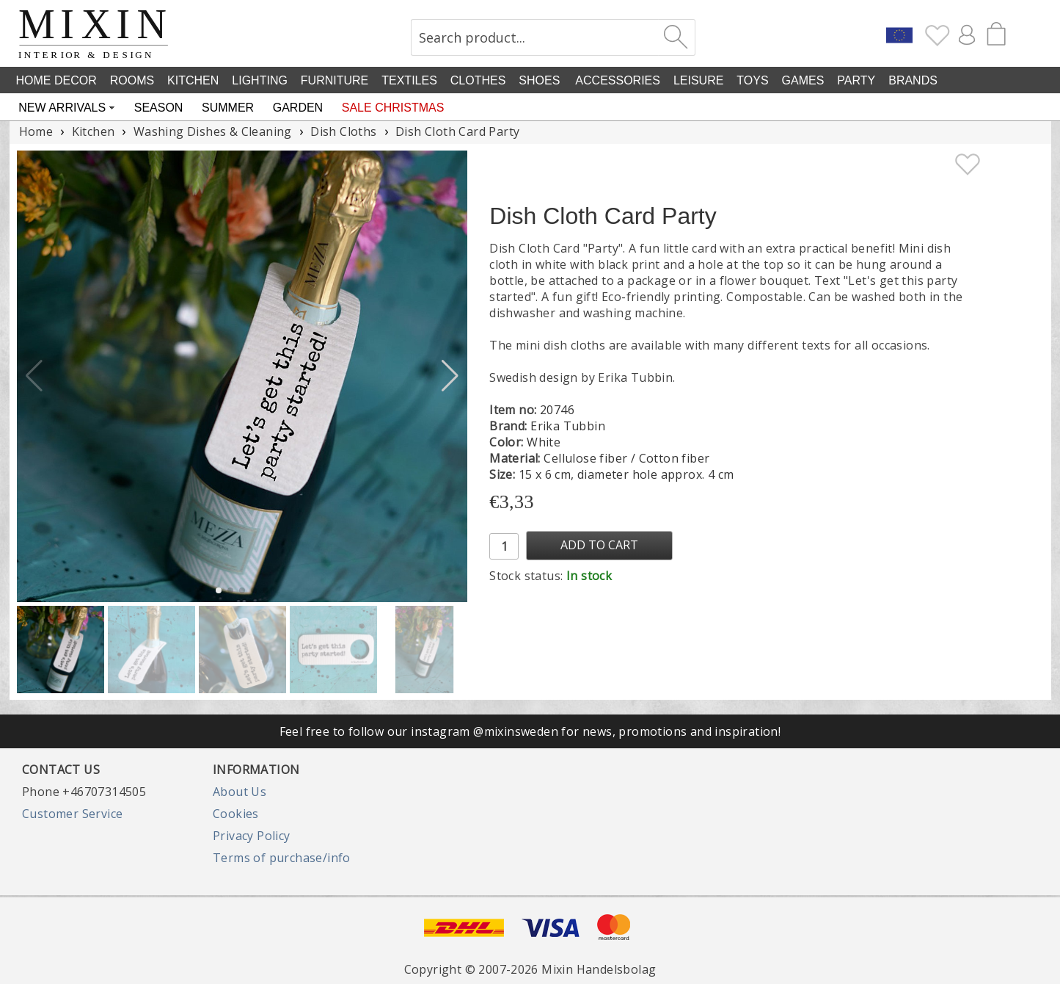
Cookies (236, 814)
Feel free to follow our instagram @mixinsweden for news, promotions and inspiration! (530, 731)
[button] (450, 376)
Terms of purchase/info (282, 858)
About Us (239, 792)
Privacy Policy (251, 836)
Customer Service (72, 814)
